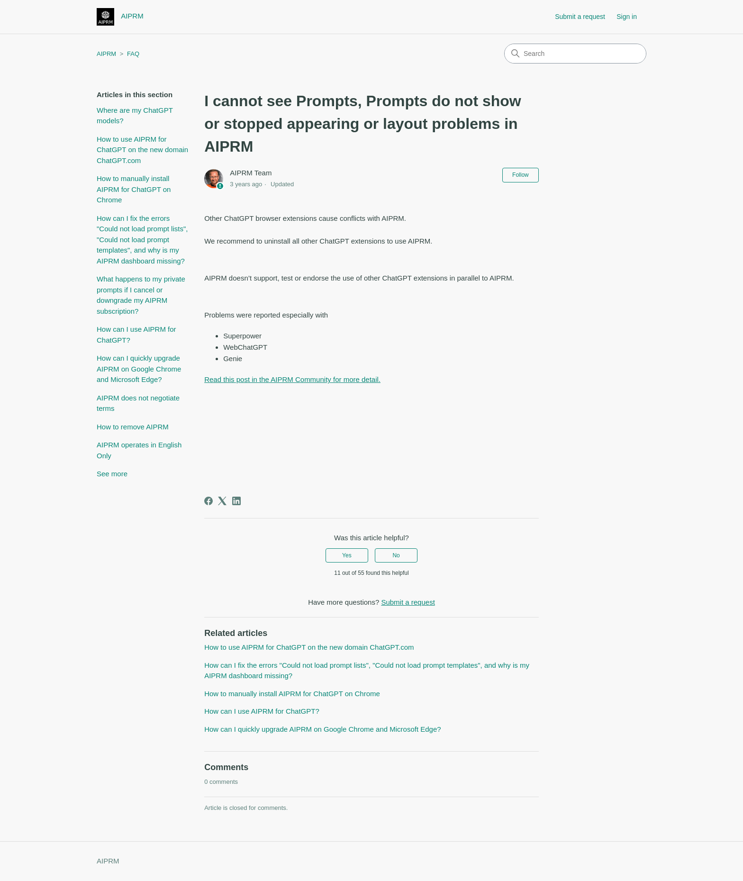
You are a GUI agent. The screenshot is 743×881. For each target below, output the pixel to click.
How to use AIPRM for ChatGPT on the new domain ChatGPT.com (142, 149)
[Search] (575, 53)
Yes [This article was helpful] (347, 555)
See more (112, 474)
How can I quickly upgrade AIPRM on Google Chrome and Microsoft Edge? (139, 368)
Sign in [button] (626, 16)
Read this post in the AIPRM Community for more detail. (292, 379)
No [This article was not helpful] (395, 555)
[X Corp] (222, 501)
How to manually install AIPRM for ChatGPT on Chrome (134, 189)
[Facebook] (208, 501)
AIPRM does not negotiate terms (138, 403)
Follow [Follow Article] (520, 175)
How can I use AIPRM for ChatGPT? (136, 334)
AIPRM (106, 53)
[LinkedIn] (236, 501)
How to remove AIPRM (133, 427)
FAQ (133, 53)
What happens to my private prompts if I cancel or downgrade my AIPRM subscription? (141, 295)
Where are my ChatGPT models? (135, 115)
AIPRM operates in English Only (139, 450)
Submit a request (580, 16)
